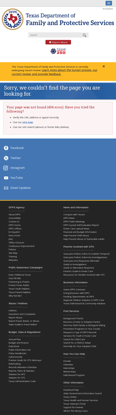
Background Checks (73, 318)
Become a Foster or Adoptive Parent (81, 321)
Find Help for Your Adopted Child (79, 346)
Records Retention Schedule (23, 367)
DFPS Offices (15, 228)
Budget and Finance (19, 342)
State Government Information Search (82, 393)
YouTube (13, 178)
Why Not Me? (15, 295)
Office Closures (16, 242)
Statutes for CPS (17, 377)
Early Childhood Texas (20, 274)
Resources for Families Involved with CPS (84, 274)
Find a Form (14, 235)
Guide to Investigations (74, 264)
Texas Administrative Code (22, 381)
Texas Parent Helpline (20, 292)
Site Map (13, 253)
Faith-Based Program (74, 375)
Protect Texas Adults (19, 285)
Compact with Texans (74, 214)
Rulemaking (15, 363)
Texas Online (70, 396)
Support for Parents (73, 407)
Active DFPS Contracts (74, 289)
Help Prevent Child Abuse (76, 235)
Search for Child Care (74, 339)
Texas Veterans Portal (74, 403)
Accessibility (15, 218)
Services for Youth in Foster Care (79, 335)
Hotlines (13, 310)
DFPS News (69, 218)
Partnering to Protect (19, 281)
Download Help (71, 389)
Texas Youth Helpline (19, 288)
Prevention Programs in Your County (81, 328)
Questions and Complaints (22, 314)
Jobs (11, 239)
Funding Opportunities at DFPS (78, 296)
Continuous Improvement (21, 246)
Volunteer (68, 364)
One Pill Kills (15, 278)
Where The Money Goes (75, 410)
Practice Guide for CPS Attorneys (25, 360)
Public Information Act (20, 349)
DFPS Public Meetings (74, 221)
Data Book (14, 346)
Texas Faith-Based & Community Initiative (84, 303)
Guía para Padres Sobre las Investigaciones (85, 257)
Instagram (14, 168)
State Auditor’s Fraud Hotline (23, 324)
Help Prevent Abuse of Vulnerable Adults (83, 239)
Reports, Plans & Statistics (22, 370)
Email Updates (17, 188)
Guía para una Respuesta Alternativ (81, 260)
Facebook (13, 148)
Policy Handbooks (17, 353)
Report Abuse (56, 42)
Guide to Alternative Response (78, 267)
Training (13, 256)
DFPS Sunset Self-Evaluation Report (81, 225)
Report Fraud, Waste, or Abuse (24, 320)
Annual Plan (15, 339)
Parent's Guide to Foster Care (78, 271)
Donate (67, 361)
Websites (13, 260)
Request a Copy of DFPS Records (80, 332)
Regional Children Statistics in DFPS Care (83, 300)
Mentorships (69, 371)
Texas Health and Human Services (80, 400)
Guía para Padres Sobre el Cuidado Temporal (86, 253)
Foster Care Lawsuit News (76, 228)
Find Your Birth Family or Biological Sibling (84, 325)
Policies (12, 249)
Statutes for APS (17, 374)
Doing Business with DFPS (76, 293)
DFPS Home (15, 225)
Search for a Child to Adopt (77, 342)
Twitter (12, 158)
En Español (108, 8)
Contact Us (14, 221)
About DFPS (14, 214)
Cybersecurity (15, 356)
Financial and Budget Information (80, 232)
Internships (69, 368)
